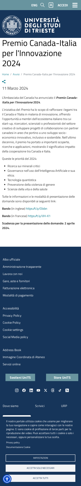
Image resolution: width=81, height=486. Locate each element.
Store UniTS (62, 377)
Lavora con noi (12, 274)
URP (64, 406)
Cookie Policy (12, 322)
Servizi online (12, 364)
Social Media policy (15, 337)
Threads (53, 390)
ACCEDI (63, 5)
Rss (67, 390)
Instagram (17, 390)
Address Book (12, 350)
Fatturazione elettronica (18, 288)
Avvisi (16, 74)
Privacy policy (13, 442)
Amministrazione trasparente (22, 266)
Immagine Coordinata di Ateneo (24, 357)
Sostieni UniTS (20, 377)
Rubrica (51, 5)
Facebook (24, 390)
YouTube (38, 390)
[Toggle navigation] (75, 5)
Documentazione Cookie (18, 447)
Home (5, 74)
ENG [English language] (34, 5)
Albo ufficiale (11, 259)
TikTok (60, 390)
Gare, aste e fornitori (16, 281)
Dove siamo (10, 406)
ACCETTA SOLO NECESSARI (40, 468)
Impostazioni (40, 458)
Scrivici (40, 406)
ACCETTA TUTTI (40, 478)
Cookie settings (13, 329)
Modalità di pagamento (18, 295)
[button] (7, 479)
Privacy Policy (12, 315)
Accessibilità (11, 308)
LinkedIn (31, 390)
